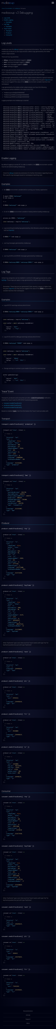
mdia (8, 2)
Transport (9, 31)
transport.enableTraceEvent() (13, 403)
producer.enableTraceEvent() (12, 405)
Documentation (8, 8)
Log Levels (7, 18)
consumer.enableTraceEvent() (13, 407)
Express (11, 230)
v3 (13, 8)
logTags (4, 280)
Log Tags (6, 24)
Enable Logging (8, 20)
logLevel (47, 80)
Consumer (9, 35)
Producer (8, 33)
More (28, 1023)
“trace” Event (7, 29)
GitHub (28, 1015)
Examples (9, 22)
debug (16, 49)
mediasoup (17, 8)
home (3, 8)
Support (28, 1019)
